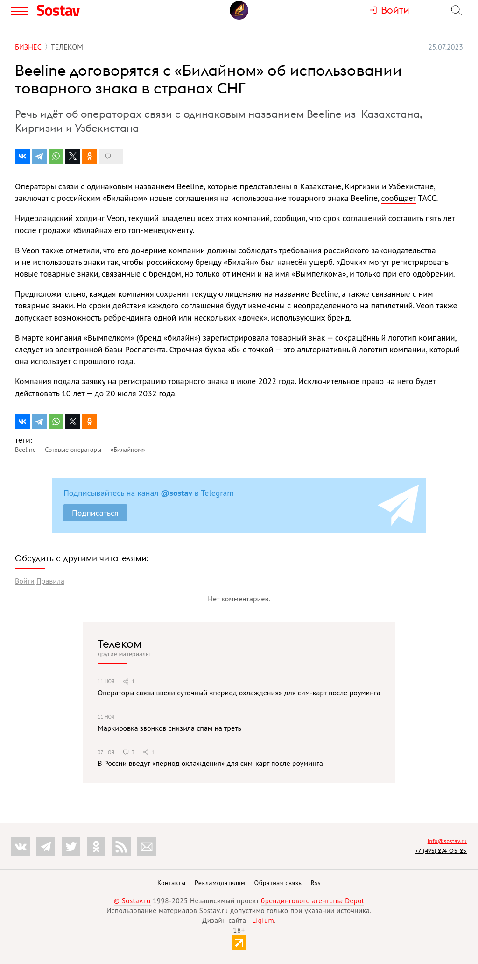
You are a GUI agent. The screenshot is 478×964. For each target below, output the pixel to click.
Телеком (119, 643)
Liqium (263, 920)
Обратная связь (278, 882)
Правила (50, 581)
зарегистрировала (236, 337)
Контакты (171, 882)
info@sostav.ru (447, 840)
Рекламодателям (220, 882)
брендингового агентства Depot (312, 900)
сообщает (398, 198)
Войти (25, 581)
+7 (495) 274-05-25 (441, 850)
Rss (316, 882)
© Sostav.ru (132, 900)
